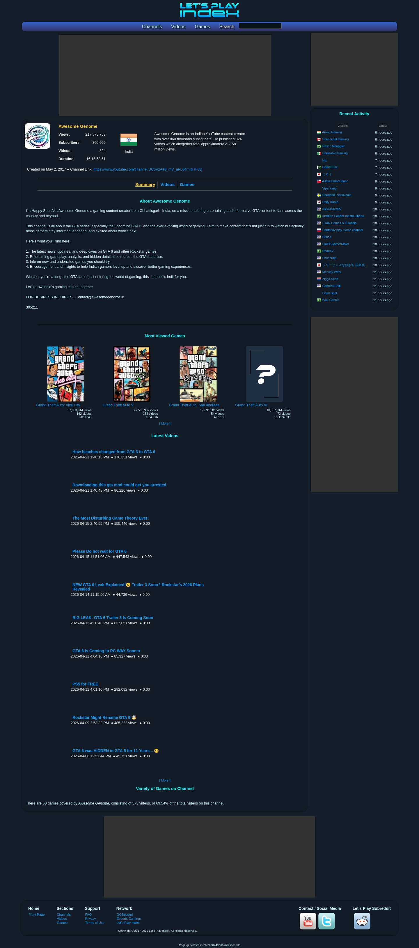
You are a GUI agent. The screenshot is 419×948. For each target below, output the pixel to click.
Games (187, 184)
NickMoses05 (331, 209)
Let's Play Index (128, 922)
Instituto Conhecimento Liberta (343, 216)
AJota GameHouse (335, 181)
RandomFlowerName (336, 195)
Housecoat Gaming (335, 139)
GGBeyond (125, 914)
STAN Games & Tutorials (339, 223)
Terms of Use (94, 922)
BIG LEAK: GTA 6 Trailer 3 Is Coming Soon (112, 618)
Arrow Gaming (332, 132)
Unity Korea (330, 202)
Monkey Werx (331, 272)
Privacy (90, 918)
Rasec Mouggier (333, 146)
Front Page (37, 914)
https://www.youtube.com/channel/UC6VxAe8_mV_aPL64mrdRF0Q (147, 169)
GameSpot (329, 293)
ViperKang (329, 188)
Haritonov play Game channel (342, 230)
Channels (64, 914)
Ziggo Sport (330, 279)
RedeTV (328, 251)
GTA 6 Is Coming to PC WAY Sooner (106, 651)
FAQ (88, 914)
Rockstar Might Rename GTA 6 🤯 (104, 717)
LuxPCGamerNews (335, 244)
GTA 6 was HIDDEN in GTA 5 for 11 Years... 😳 (115, 751)
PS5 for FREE (85, 684)
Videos (167, 184)
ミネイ (327, 174)
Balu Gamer (330, 300)
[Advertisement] (165, 75)
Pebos (326, 237)
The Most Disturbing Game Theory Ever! (110, 518)
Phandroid (329, 258)
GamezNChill (331, 286)
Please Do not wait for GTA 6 (99, 551)
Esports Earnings (129, 918)
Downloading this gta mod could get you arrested (119, 485)
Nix (324, 160)
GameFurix (330, 167)
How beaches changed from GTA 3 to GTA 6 (113, 452)
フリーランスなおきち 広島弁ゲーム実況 (351, 265)
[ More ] (164, 423)
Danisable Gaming (335, 153)
